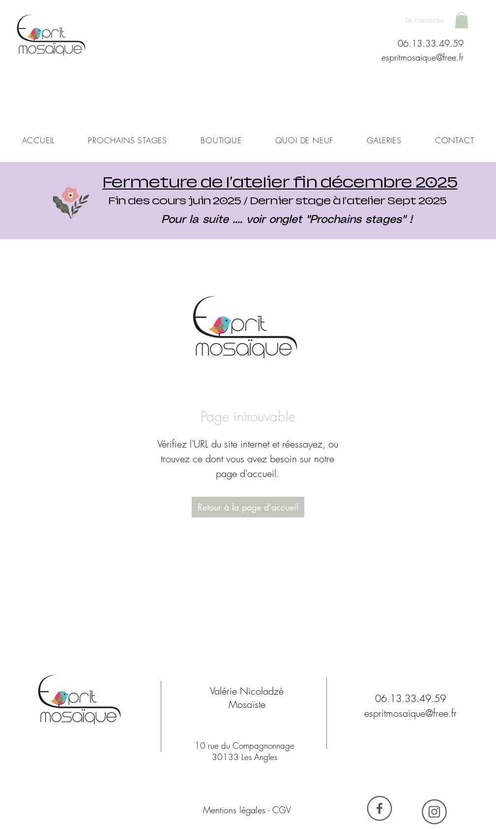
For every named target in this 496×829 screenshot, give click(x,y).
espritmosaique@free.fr (422, 57)
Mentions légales (234, 810)
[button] (461, 20)
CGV (281, 810)
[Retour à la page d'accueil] (248, 507)
